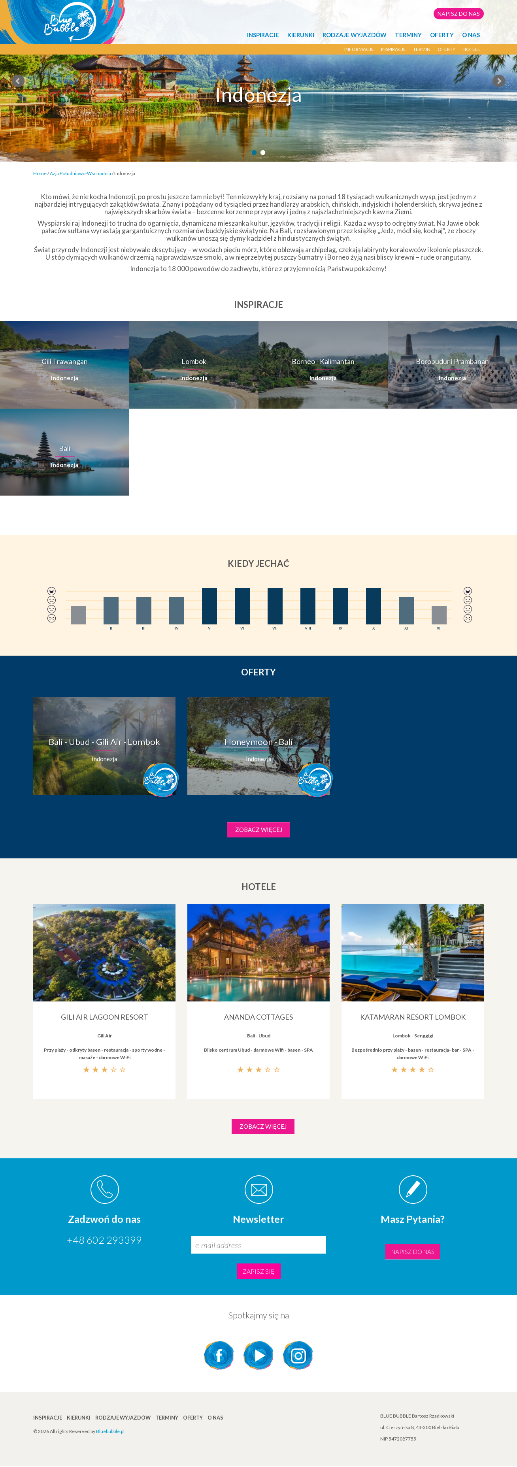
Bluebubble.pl (110, 1432)
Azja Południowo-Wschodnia (80, 173)
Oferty (442, 34)
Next (498, 81)
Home (40, 173)
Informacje (359, 49)
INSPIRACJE (263, 34)
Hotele (471, 49)
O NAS (471, 34)
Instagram (298, 1356)
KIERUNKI (300, 34)
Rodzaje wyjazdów (355, 34)
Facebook (219, 1356)
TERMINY (408, 34)
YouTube (258, 1356)
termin (421, 49)
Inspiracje (393, 49)
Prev (18, 81)
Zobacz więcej (258, 829)
